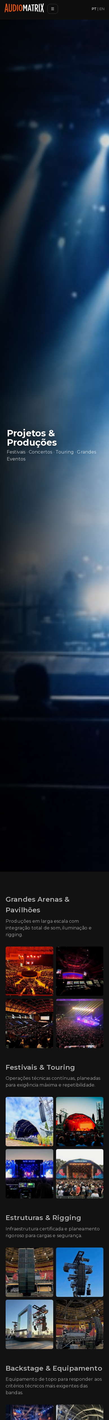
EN (101, 9)
